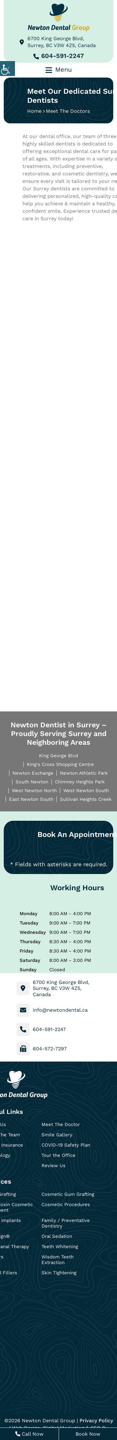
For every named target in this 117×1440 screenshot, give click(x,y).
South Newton (32, 782)
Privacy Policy (96, 1420)
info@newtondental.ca (60, 1010)
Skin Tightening (58, 1273)
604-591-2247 (58, 56)
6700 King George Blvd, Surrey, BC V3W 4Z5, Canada (58, 42)
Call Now (29, 1434)
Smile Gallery (56, 1135)
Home (34, 111)
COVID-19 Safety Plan (65, 1145)
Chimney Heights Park (80, 782)
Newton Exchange (32, 773)
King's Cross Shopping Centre (60, 764)
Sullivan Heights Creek (86, 799)
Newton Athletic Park (84, 773)
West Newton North (34, 790)
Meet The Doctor (60, 1124)
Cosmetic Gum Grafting (67, 1194)
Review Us (53, 1165)
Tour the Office (58, 1155)
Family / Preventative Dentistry (65, 1223)
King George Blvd (58, 755)
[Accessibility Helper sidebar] (7, 68)
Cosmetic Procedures (65, 1204)
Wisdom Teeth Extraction (57, 1259)
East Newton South (31, 799)
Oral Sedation (56, 1236)
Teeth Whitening (59, 1246)
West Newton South (86, 790)
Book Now (88, 1434)
